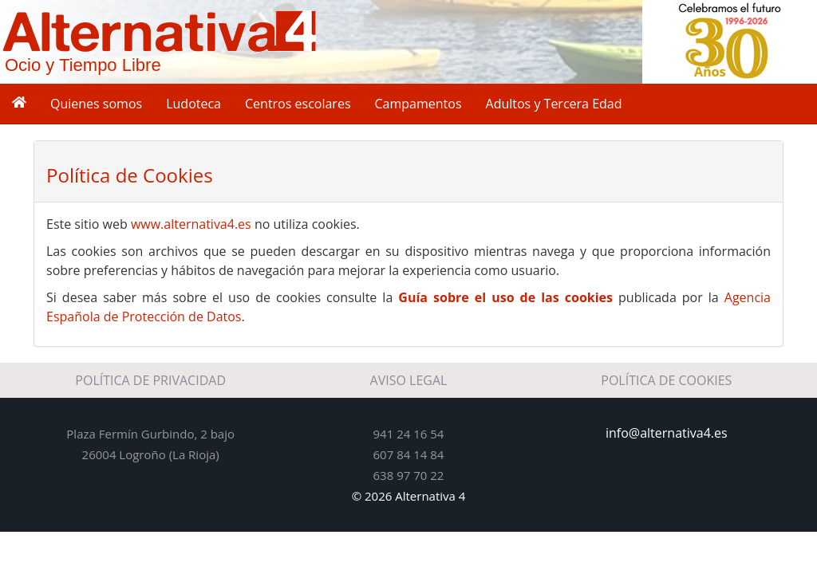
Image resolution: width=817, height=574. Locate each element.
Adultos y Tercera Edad (554, 103)
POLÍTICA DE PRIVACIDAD (150, 380)
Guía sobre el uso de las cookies (505, 297)
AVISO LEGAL (409, 380)
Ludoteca (193, 103)
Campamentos (418, 103)
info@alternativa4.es (667, 433)
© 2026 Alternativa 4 (409, 496)
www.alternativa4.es (191, 224)
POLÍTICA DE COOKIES (666, 380)
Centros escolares (298, 103)
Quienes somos (96, 103)
